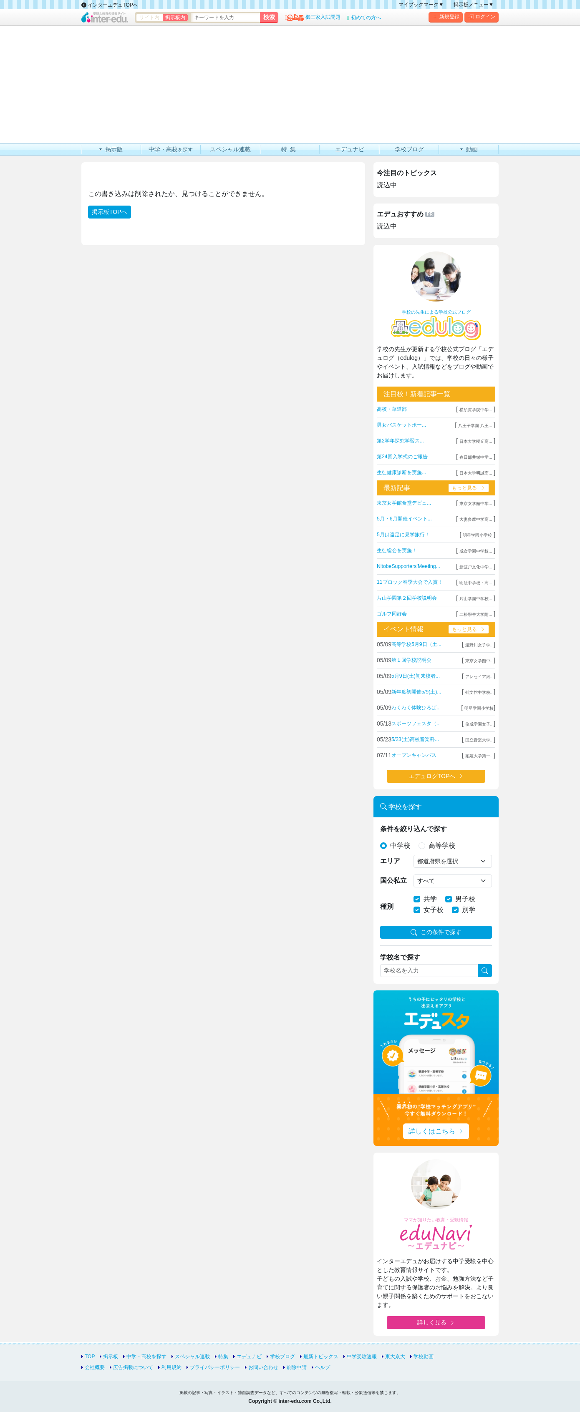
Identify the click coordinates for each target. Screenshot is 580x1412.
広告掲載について (133, 1367)
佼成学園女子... (479, 724)
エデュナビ (249, 1356)
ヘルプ (322, 1367)
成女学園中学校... (475, 551)
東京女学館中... (479, 660)
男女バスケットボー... (401, 425)
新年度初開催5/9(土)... (416, 692)
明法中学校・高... (475, 582)
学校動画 (424, 1356)
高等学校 (442, 845)
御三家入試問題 (322, 17)
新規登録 (445, 17)
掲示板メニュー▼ (474, 5)
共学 (430, 898)
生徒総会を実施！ (397, 550)
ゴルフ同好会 (392, 614)
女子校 (434, 909)
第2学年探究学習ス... (400, 441)
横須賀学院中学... (475, 409)
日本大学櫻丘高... (475, 441)
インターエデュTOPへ (109, 5)
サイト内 (149, 17)
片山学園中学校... (475, 598)
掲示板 (110, 1356)
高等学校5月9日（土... (416, 644)
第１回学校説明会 (411, 660)
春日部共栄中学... (475, 457)
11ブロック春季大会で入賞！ (410, 582)
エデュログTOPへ (432, 776)
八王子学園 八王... (475, 425)
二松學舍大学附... (475, 614)
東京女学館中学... (475, 503)
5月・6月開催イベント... (404, 519)
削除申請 (297, 1367)
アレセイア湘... (479, 676)
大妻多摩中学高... (475, 519)
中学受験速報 (362, 1356)
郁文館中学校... (479, 692)
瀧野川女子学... (479, 645)
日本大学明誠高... (475, 473)
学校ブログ (282, 1356)
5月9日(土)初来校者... (415, 676)
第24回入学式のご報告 (402, 457)
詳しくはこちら (432, 1131)
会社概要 (95, 1367)
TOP (90, 1356)
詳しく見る (431, 1322)
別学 (468, 909)
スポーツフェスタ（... (416, 723)
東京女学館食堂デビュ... (404, 503)
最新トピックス (320, 1356)
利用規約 (171, 1367)
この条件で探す (436, 932)
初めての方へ (366, 17)
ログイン (481, 17)
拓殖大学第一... (479, 756)
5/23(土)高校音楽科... (415, 739)
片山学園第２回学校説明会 (407, 598)
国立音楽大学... (479, 740)
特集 (223, 1356)
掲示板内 (175, 17)
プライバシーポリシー (215, 1367)
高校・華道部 (392, 409)
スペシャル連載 (192, 1356)
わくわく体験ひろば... (416, 708)
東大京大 (395, 1356)
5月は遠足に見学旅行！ (403, 535)
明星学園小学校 (477, 535)
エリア (390, 860)
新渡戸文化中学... (475, 567)
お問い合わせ (263, 1367)
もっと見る (464, 488)
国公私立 (393, 880)
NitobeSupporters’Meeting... (408, 566)
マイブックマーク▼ (421, 5)
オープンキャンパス (413, 755)
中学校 (400, 845)
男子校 (465, 898)
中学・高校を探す (146, 1356)
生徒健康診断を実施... (401, 472)
